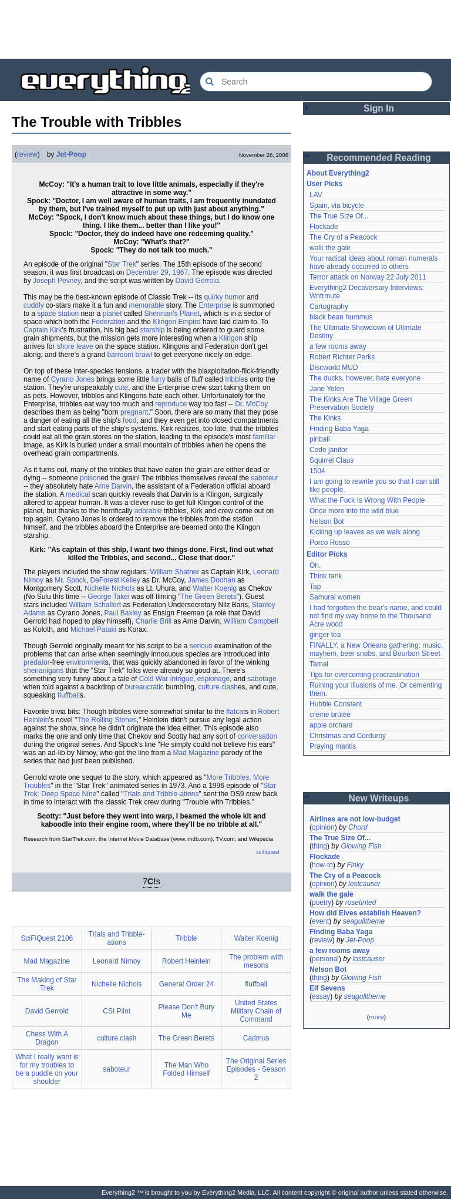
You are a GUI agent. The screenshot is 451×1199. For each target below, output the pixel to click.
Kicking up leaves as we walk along (364, 532)
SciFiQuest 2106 (47, 938)
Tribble (186, 938)
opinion (323, 827)
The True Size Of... (339, 216)
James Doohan (211, 580)
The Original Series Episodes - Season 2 (256, 1069)
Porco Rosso (329, 542)
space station (58, 313)
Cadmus (256, 1038)
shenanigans (43, 670)
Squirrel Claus (331, 460)
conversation (257, 736)
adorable (148, 511)
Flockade (323, 227)
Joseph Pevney (56, 281)
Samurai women (335, 597)
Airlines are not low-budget (354, 819)
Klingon (231, 338)
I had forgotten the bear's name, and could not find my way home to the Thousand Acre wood (375, 616)
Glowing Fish (361, 846)
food (129, 420)
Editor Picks (327, 554)
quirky (213, 297)
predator (36, 662)
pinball (319, 439)
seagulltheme (364, 921)
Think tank (325, 576)
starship (152, 330)
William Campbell (251, 621)
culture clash (218, 687)
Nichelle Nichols (109, 588)
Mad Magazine (196, 753)
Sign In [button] (379, 108)
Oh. (315, 565)
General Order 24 (186, 984)
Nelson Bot (326, 521)
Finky (355, 865)
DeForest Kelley (115, 580)
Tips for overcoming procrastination (364, 675)
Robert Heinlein (186, 961)
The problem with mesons (256, 961)
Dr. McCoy (251, 404)
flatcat (235, 712)
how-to (322, 865)
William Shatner (174, 572)
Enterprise (214, 305)
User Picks (324, 184)
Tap (315, 586)
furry (158, 379)
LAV (315, 195)
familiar (264, 437)
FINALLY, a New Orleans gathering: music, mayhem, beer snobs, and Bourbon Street (376, 649)
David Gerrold (197, 281)
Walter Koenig (215, 588)
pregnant (134, 412)
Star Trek (121, 264)
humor (235, 297)
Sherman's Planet (172, 313)
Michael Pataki (93, 629)
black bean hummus (340, 317)
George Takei (108, 596)
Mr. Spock (70, 580)
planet (112, 313)
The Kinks (325, 418)
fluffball (69, 695)
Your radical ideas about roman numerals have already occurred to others (373, 262)
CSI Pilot (116, 1011)
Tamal (318, 664)
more (376, 1017)
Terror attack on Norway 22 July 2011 (367, 277)
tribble (234, 379)
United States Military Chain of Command (256, 1011)
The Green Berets (208, 596)
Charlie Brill (153, 621)
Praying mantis (332, 746)
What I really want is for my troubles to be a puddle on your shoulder (46, 1069)
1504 (317, 471)
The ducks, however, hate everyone (364, 378)
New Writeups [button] (379, 798)
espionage (213, 679)
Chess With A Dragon (47, 1038)
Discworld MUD (333, 367)
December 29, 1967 (157, 272)
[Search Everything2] (316, 82)
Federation (108, 322)
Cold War (154, 679)
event (320, 921)
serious (201, 646)
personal (325, 959)
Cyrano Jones (73, 379)
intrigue (181, 679)
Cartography (328, 306)
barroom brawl (129, 355)
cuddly (33, 305)
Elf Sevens (327, 988)
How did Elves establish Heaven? (365, 913)
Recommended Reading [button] (379, 158)
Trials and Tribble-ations (161, 794)
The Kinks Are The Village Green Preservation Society (360, 403)
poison (90, 478)
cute (122, 387)
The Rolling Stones (106, 720)
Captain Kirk (42, 330)
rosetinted (360, 902)
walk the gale (330, 248)
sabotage (261, 679)
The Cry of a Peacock (343, 237)
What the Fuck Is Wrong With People (367, 500)
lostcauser (364, 884)
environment (85, 662)
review (27, 154)
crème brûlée (330, 714)
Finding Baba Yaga (339, 429)
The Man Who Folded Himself (186, 1069)
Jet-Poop (71, 154)
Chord (358, 827)
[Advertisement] (225, 29)
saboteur (264, 478)
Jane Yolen (326, 389)
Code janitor (328, 450)
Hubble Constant (335, 704)
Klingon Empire (176, 322)
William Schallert (95, 605)
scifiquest (268, 851)
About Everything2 (338, 173)
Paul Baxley (122, 613)
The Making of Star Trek (46, 984)
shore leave (75, 346)
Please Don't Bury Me (187, 1011)
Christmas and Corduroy (347, 736)
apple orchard (330, 725)
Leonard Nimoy (116, 961)
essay (321, 996)
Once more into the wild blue (354, 511)
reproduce (171, 404)
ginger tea (325, 635)
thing (319, 846)
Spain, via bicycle (336, 205)
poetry (321, 902)
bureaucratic (144, 687)
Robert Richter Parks (342, 357)
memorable (146, 305)
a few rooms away (337, 346)
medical (78, 494)
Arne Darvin (113, 486)
